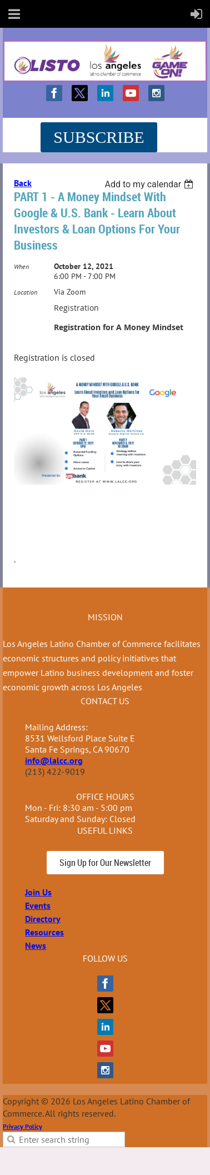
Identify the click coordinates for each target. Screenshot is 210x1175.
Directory (43, 918)
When (21, 266)
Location (25, 292)
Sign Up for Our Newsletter (105, 863)
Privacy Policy (22, 1126)
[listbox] (150, 184)
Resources (44, 932)
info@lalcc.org (54, 760)
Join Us (38, 892)
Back (23, 182)
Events (38, 905)
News (35, 945)
